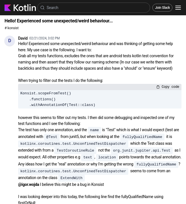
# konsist (12, 28)
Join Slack (162, 8)
